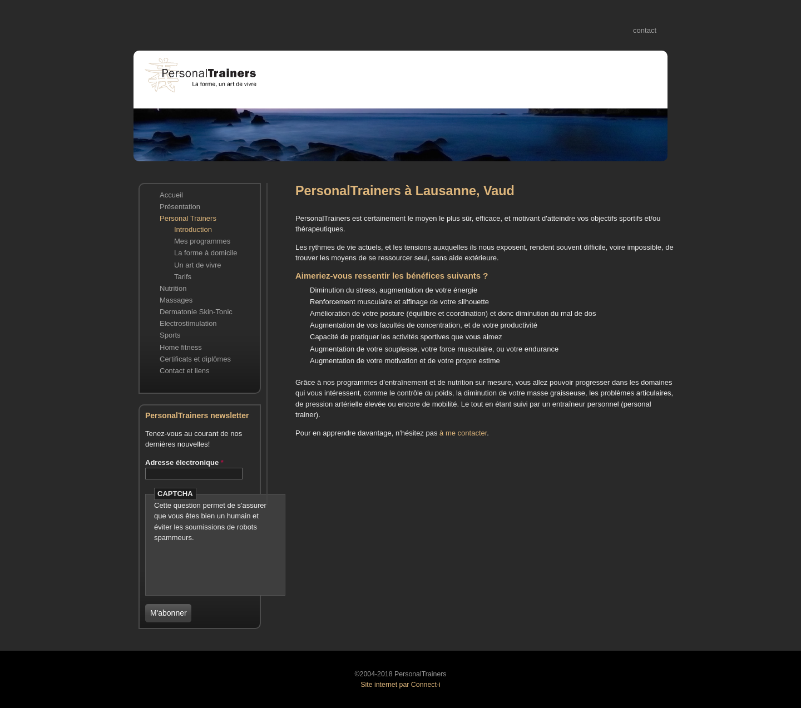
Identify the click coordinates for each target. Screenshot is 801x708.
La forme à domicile (205, 253)
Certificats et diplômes (195, 359)
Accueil (171, 195)
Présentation (180, 206)
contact (644, 30)
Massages (176, 300)
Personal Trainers (188, 218)
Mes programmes (202, 241)
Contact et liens (185, 371)
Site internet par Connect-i (400, 685)
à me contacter (463, 433)
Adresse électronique (184, 462)
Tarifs (182, 277)
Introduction (193, 229)
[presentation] (219, 560)
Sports (170, 335)
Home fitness (181, 347)
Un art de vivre (197, 265)
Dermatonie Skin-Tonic (196, 312)
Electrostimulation (188, 323)
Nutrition (173, 288)
